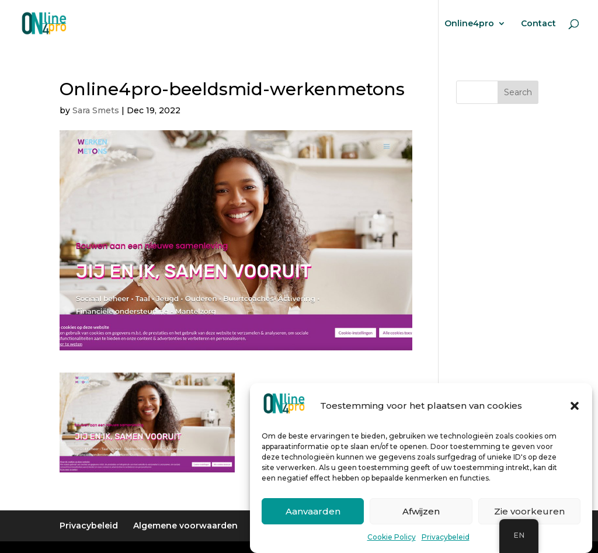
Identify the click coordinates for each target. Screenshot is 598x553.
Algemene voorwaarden (185, 525)
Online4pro (469, 24)
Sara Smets (95, 110)
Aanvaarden (313, 513)
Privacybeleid (446, 539)
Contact (538, 24)
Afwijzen (421, 513)
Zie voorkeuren (529, 513)
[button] (574, 407)
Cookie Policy (391, 539)
